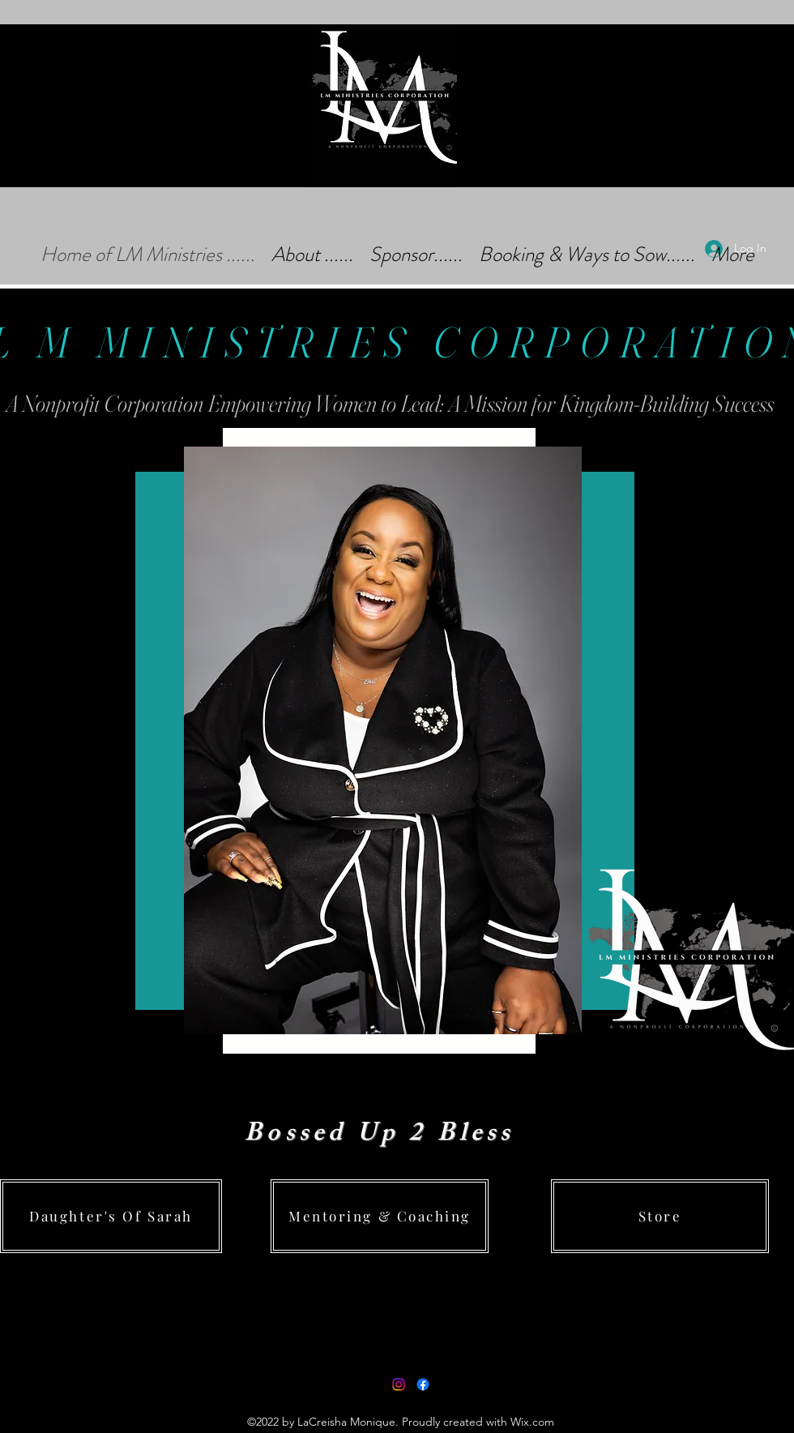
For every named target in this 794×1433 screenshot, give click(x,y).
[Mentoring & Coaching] (380, 1216)
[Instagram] (399, 1384)
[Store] (660, 1216)
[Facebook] (423, 1384)
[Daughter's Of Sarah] (111, 1216)
